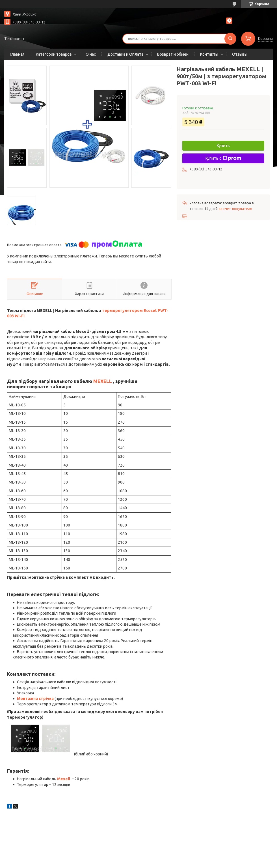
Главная (17, 54)
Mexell (63, 779)
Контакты (209, 54)
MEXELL (102, 381)
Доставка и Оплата (125, 54)
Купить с (223, 158)
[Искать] (230, 39)
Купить (223, 145)
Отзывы (239, 54)
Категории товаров (54, 54)
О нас (91, 54)
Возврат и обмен (173, 54)
